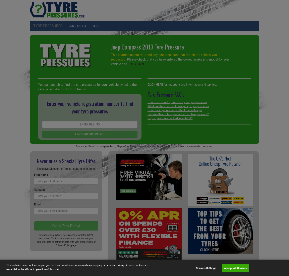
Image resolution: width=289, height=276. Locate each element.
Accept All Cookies (235, 268)
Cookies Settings (206, 268)
